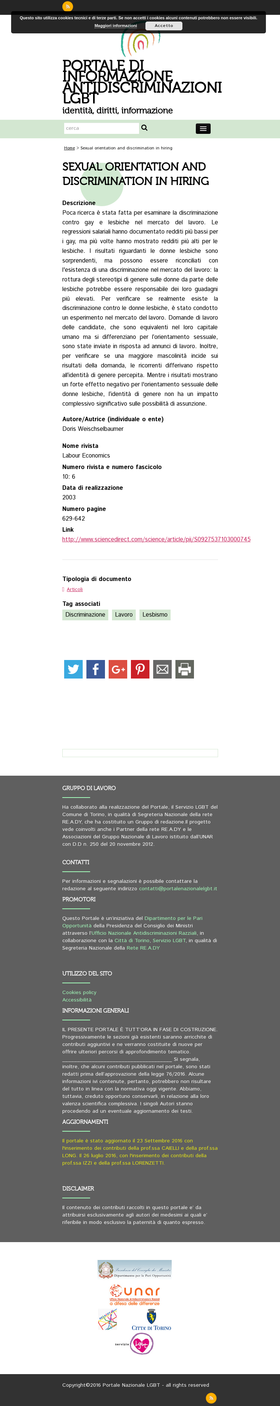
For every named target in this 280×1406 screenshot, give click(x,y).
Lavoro (124, 615)
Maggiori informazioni (116, 25)
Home (69, 148)
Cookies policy (79, 992)
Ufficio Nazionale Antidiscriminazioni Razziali (144, 933)
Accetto (164, 26)
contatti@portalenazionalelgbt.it (178, 888)
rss (67, 6)
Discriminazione (85, 615)
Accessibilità (77, 1000)
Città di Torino (132, 940)
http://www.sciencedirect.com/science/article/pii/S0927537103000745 (156, 539)
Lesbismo (155, 615)
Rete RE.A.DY (143, 948)
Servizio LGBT (169, 940)
